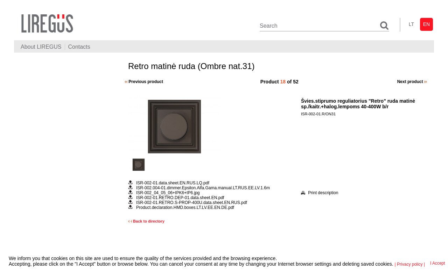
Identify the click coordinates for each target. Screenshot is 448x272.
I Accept (437, 263)
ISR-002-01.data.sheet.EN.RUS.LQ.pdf (172, 183)
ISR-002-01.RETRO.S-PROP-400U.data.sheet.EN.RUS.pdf (191, 202)
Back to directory (146, 221)
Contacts (79, 47)
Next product (412, 81)
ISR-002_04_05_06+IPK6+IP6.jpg (168, 192)
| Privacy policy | (410, 264)
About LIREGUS (41, 47)
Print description (319, 192)
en (426, 24)
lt (411, 24)
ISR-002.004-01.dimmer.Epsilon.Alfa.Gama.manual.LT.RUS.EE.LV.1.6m (203, 187)
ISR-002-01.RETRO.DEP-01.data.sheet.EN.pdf (180, 197)
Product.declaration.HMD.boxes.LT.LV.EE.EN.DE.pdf (185, 207)
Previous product (144, 81)
